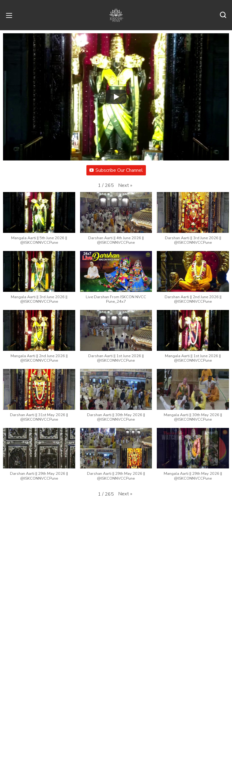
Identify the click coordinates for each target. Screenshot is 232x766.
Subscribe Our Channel (116, 170)
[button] (223, 15)
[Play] (116, 97)
